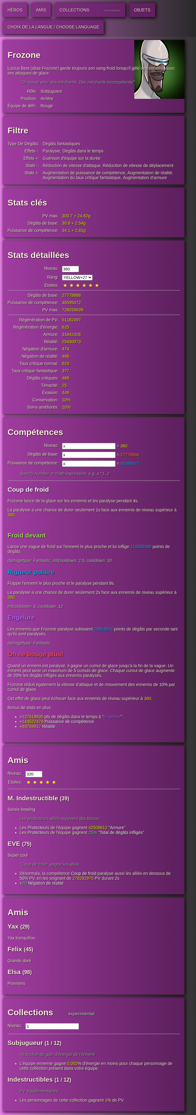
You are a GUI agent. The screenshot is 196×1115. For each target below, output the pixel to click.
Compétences (35, 432)
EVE (14, 844)
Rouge (47, 105)
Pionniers (16, 984)
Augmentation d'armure (145, 177)
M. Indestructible (33, 798)
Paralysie (51, 151)
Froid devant (27, 535)
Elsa (14, 972)
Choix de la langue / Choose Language (53, 27)
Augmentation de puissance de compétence (84, 172)
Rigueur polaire (31, 572)
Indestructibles (30, 1079)
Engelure (21, 617)
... (9, 524)
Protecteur (37, 828)
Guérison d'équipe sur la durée (71, 158)
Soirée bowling (21, 810)
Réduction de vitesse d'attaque (71, 165)
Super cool (18, 855)
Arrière (47, 98)
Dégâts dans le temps (83, 151)
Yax (13, 926)
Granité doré (19, 961)
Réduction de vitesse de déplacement (138, 165)
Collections (30, 1013)
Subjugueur (51, 91)
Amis (18, 760)
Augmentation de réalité (149, 172)
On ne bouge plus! (35, 654)
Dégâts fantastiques (61, 143)
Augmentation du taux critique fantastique (82, 177)
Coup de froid (28, 490)
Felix (15, 949)
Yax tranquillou (21, 938)
